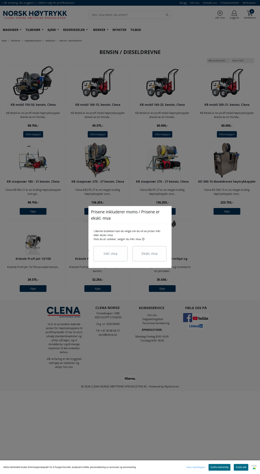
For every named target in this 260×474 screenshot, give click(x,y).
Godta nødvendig (219, 467)
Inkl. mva (110, 253)
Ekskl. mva (150, 253)
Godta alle (241, 467)
